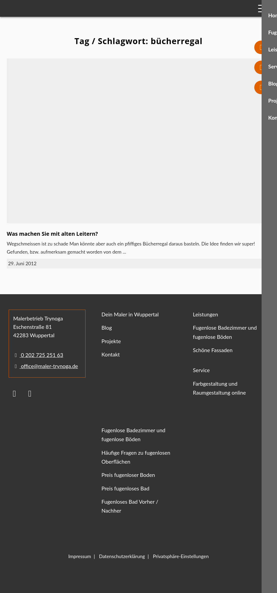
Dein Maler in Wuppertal (130, 314)
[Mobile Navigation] (263, 8)
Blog (106, 328)
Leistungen (205, 314)
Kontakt (110, 354)
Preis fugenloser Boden (128, 475)
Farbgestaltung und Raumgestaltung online (219, 388)
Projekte (111, 341)
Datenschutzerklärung (122, 556)
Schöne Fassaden (213, 350)
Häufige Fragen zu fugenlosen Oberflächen (135, 457)
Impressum (79, 556)
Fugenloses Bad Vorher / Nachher (129, 506)
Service (201, 370)
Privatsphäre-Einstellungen (181, 556)
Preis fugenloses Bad (125, 488)
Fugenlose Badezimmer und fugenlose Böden (225, 332)
